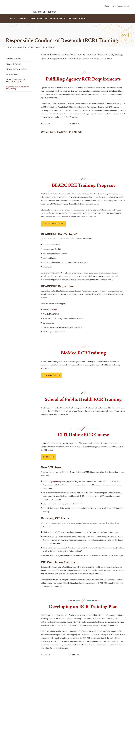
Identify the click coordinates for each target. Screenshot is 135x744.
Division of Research (44, 7)
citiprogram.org (55, 481)
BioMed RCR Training (51, 375)
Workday (53, 309)
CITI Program (48, 457)
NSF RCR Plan (74, 123)
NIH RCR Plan (45, 123)
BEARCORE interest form (53, 223)
